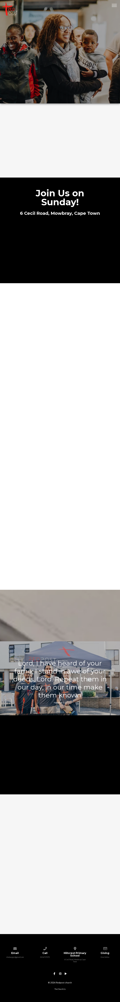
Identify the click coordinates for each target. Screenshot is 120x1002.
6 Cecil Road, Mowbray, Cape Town (75, 961)
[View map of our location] (75, 948)
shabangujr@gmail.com (15, 957)
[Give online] (105, 948)
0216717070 (45, 957)
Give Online (105, 957)
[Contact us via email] (15, 948)
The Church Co (59, 989)
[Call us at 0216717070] (45, 948)
